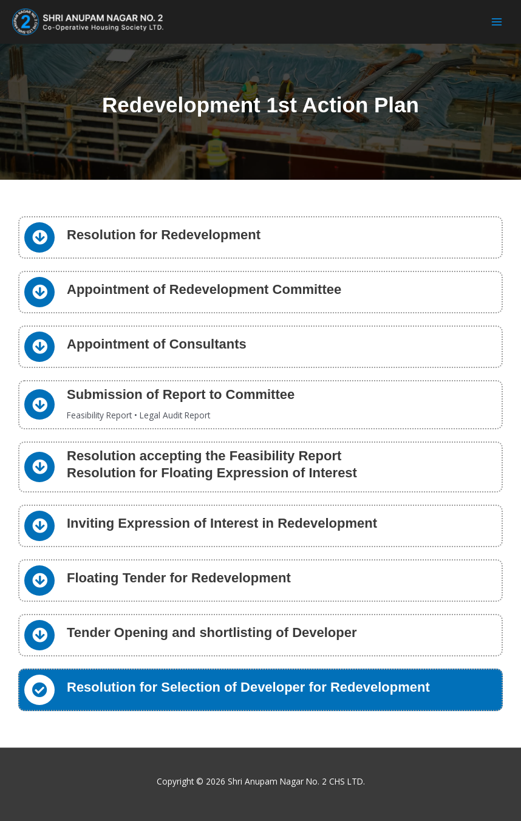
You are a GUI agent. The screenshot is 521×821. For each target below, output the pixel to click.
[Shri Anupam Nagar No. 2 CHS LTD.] (88, 22)
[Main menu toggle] (497, 22)
